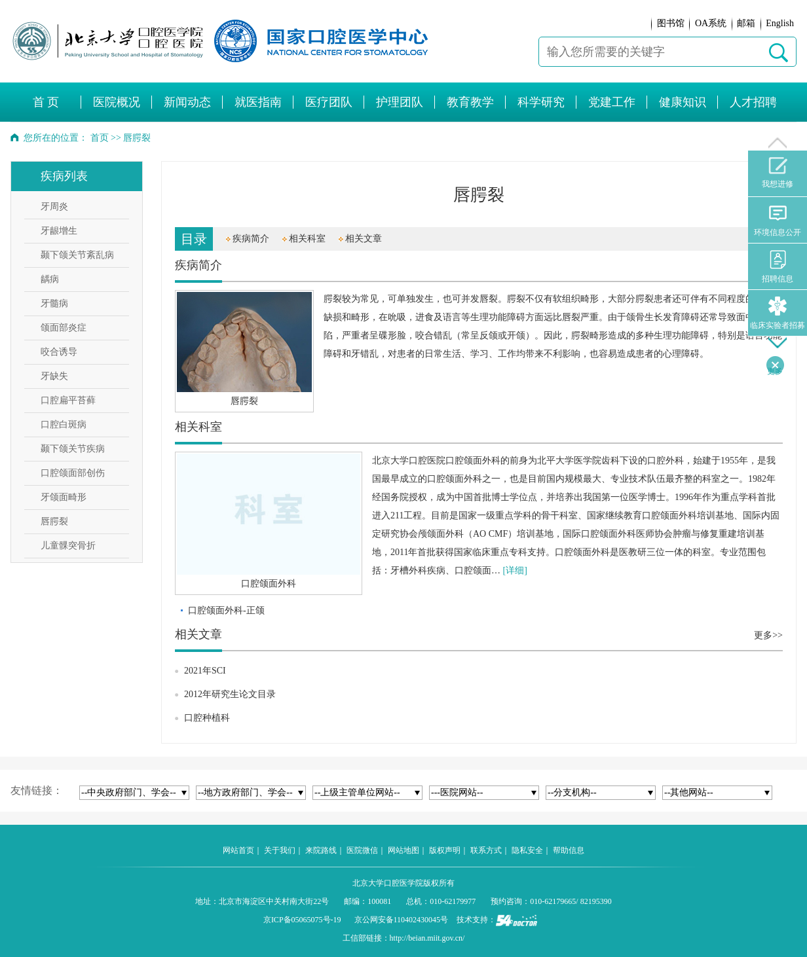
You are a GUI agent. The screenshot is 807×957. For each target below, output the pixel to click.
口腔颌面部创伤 (73, 473)
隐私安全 (527, 850)
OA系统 (710, 23)
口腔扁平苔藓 (68, 400)
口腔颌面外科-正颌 (226, 610)
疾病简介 (251, 239)
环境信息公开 (777, 220)
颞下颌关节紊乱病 (77, 255)
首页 (99, 138)
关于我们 (279, 850)
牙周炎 (54, 206)
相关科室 (307, 239)
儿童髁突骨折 (68, 546)
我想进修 (777, 173)
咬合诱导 (59, 352)
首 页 (46, 102)
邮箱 (746, 23)
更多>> (768, 635)
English (780, 23)
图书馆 (671, 23)
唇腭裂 (54, 521)
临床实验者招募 (777, 313)
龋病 (50, 279)
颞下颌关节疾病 (73, 449)
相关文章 (363, 239)
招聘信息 (777, 266)
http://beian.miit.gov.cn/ (427, 938)
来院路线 (321, 850)
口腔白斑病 (63, 424)
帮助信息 (568, 850)
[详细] (515, 570)
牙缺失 (54, 376)
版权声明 (444, 850)
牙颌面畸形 (63, 497)
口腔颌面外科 (268, 583)
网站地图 (403, 850)
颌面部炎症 (63, 328)
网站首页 (238, 850)
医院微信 (362, 850)
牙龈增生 (59, 231)
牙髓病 (54, 303)
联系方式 (486, 850)
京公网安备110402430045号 (401, 919)
